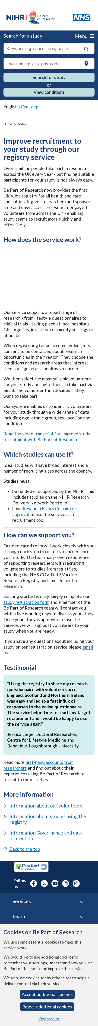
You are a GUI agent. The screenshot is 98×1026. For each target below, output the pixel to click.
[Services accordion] (82, 902)
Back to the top (21, 849)
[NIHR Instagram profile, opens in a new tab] (76, 883)
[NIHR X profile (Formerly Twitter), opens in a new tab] (44, 883)
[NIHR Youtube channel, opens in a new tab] (55, 883)
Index (22, 124)
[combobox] (49, 48)
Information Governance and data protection (42, 835)
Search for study (49, 77)
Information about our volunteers (42, 805)
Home (7, 124)
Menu (84, 36)
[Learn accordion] (82, 917)
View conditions (49, 92)
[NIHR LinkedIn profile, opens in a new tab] (65, 883)
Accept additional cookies (47, 994)
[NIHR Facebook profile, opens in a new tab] (33, 883)
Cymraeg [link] (29, 106)
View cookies (49, 1018)
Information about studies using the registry (44, 819)
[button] (86, 49)
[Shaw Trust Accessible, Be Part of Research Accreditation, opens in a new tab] (31, 867)
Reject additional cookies (47, 1006)
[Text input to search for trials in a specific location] (49, 64)
